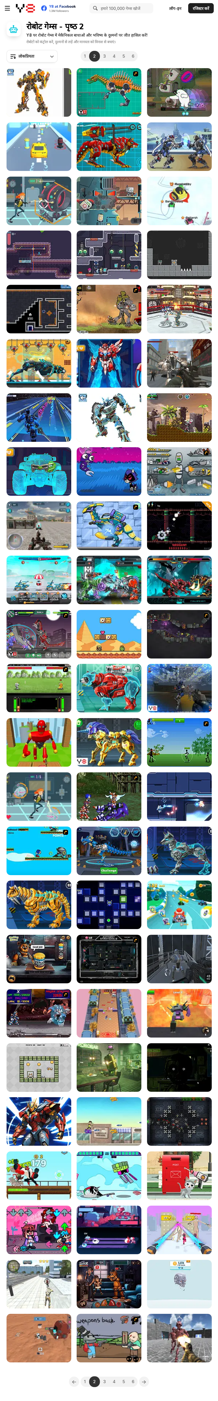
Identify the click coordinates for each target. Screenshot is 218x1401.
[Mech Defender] (179, 1121)
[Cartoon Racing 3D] (179, 905)
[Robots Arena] (179, 1338)
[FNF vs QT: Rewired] (39, 1230)
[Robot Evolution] (39, 255)
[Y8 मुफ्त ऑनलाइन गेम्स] (25, 8)
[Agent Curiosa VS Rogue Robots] (39, 796)
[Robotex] (39, 92)
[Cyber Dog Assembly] (179, 851)
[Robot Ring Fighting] (179, 309)
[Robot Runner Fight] (39, 417)
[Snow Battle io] (179, 201)
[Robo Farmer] (109, 1338)
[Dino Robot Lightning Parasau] (109, 525)
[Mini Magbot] (39, 309)
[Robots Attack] (179, 363)
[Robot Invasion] (39, 201)
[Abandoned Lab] (179, 959)
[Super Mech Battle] (179, 146)
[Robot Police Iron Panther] (39, 363)
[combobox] (32, 56)
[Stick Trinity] (179, 742)
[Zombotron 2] (179, 634)
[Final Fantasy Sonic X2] (109, 796)
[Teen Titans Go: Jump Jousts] (109, 1175)
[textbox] (32, 56)
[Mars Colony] (39, 1338)
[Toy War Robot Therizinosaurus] (39, 634)
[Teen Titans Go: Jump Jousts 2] (109, 471)
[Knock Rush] (39, 742)
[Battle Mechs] (39, 688)
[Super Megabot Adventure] (179, 417)
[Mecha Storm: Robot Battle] (39, 580)
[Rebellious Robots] (179, 688)
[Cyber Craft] (39, 1121)
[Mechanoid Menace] (39, 1175)
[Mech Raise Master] (179, 1230)
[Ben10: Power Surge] (109, 1121)
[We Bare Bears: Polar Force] (179, 92)
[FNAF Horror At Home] (109, 1284)
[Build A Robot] (179, 471)
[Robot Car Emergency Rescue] (179, 1175)
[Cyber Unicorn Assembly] (109, 742)
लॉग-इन (175, 8)
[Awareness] (109, 1067)
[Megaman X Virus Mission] (39, 1013)
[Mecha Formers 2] (109, 363)
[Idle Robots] (179, 1284)
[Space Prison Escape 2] (109, 255)
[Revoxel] (109, 1013)
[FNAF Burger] (39, 959)
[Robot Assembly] (109, 417)
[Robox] (179, 255)
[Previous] (74, 1382)
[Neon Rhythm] (109, 1230)
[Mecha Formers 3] (39, 471)
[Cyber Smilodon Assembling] (39, 905)
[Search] (94, 8)
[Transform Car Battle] (39, 146)
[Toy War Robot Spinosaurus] (109, 92)
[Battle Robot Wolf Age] (109, 146)
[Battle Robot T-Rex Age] (179, 580)
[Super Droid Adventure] (109, 634)
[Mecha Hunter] (39, 525)
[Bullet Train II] (179, 525)
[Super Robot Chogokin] (179, 1013)
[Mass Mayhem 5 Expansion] (109, 309)
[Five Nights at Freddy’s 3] (179, 1067)
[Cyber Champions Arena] (109, 580)
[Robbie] (109, 201)
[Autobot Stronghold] (109, 959)
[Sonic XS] (39, 851)
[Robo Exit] (39, 1067)
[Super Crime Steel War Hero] (39, 1284)
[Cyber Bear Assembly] (109, 688)
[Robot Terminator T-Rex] (109, 851)
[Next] (144, 1382)
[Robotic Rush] (109, 905)
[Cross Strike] (179, 796)
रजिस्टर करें (201, 8)
